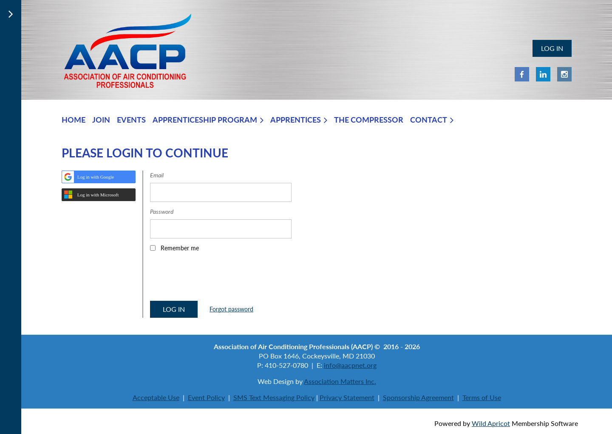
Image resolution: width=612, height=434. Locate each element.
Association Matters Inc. (340, 381)
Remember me (180, 248)
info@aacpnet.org (350, 365)
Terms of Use (481, 397)
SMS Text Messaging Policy (273, 397)
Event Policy (206, 397)
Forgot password (231, 309)
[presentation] (214, 279)
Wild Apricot (491, 423)
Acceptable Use (156, 397)
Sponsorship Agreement (418, 397)
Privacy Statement (347, 397)
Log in (552, 48)
